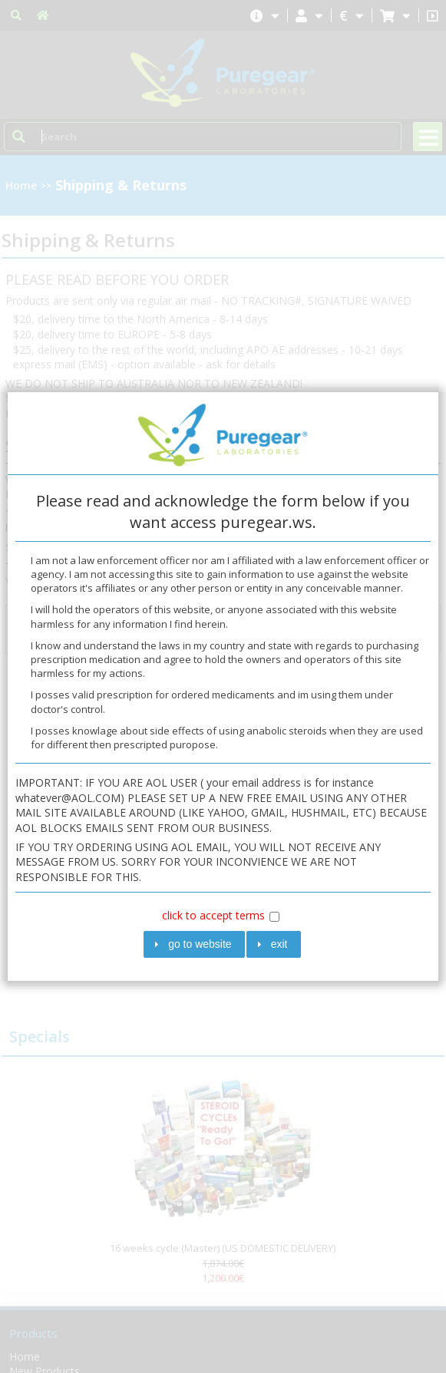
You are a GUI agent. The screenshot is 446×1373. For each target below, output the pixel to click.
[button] (194, 944)
